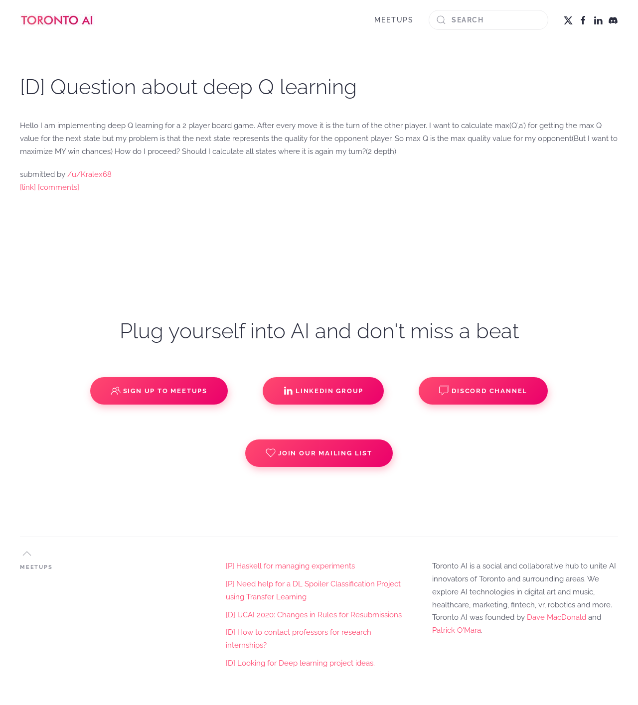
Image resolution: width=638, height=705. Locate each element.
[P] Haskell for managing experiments (290, 566)
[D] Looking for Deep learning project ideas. (300, 663)
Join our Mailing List (319, 453)
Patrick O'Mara (456, 630)
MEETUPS (394, 20)
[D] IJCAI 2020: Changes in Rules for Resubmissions (314, 614)
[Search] (488, 20)
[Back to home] (57, 20)
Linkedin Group (323, 391)
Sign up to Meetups (159, 391)
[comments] (58, 187)
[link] (28, 187)
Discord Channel (483, 391)
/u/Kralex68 (89, 174)
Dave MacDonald (556, 617)
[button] (27, 554)
